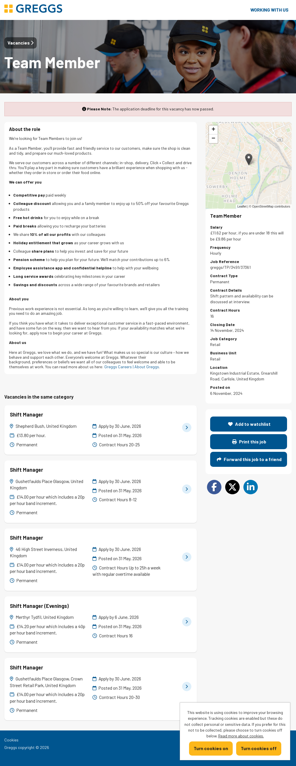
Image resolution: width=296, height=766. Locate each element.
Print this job (249, 441)
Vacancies (21, 42)
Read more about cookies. (241, 735)
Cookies (11, 739)
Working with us (269, 9)
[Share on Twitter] (232, 487)
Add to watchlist (249, 424)
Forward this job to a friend (249, 459)
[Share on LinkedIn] (250, 487)
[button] (248, 159)
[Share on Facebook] (214, 487)
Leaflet (242, 206)
